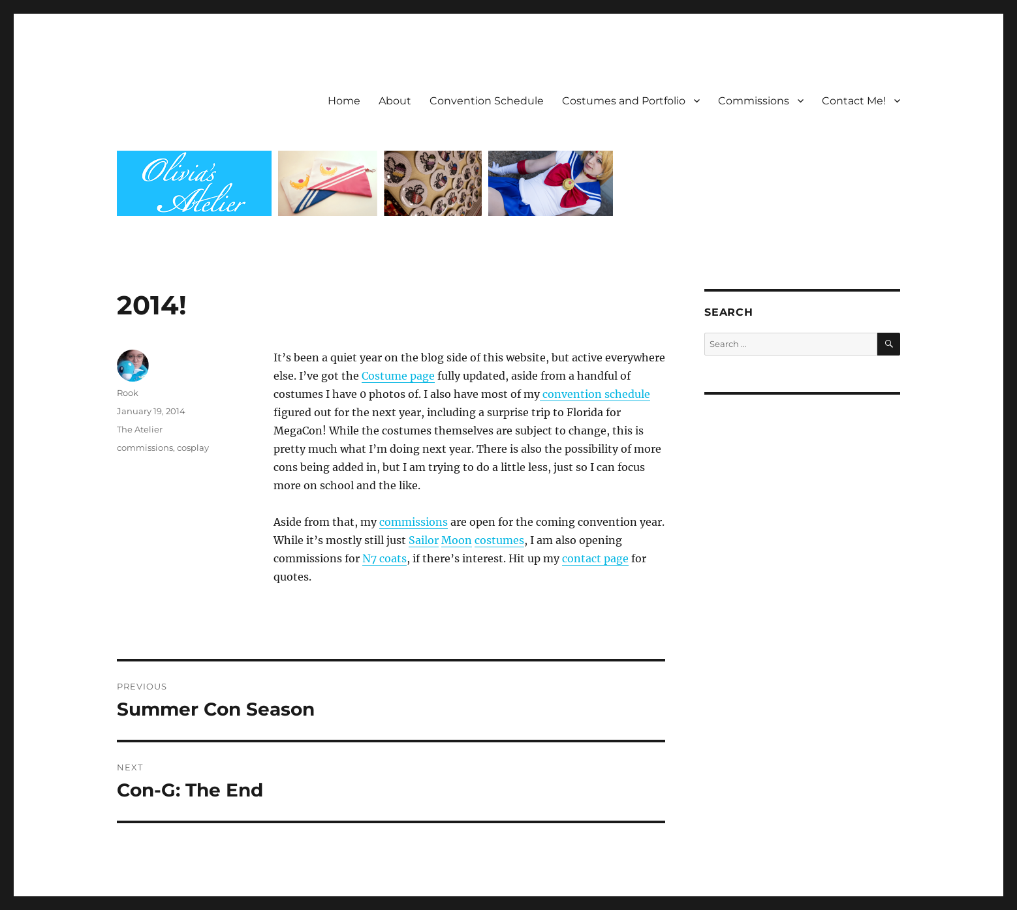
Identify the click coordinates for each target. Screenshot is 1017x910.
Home (344, 101)
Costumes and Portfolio (623, 101)
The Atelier (140, 429)
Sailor (424, 540)
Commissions (753, 101)
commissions (413, 521)
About (395, 101)
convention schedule (595, 394)
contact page (595, 558)
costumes (499, 540)
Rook (127, 392)
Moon (456, 540)
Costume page (398, 375)
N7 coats (384, 558)
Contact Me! (854, 101)
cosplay (193, 447)
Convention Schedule (487, 101)
